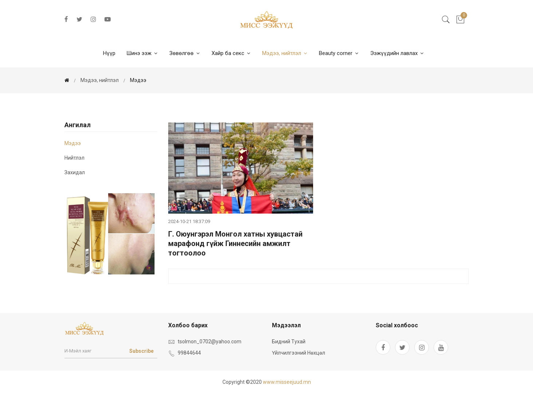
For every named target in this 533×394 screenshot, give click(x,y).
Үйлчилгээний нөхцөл (298, 353)
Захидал (74, 172)
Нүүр (109, 53)
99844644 (189, 353)
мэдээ (138, 80)
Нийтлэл (74, 158)
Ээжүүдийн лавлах (397, 53)
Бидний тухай (288, 341)
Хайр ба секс (231, 53)
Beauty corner (339, 53)
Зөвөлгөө (185, 53)
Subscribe (141, 351)
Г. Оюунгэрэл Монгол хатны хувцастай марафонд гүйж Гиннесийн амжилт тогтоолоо (235, 243)
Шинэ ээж (142, 53)
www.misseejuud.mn (287, 382)
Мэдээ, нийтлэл (285, 53)
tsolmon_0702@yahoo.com (209, 341)
